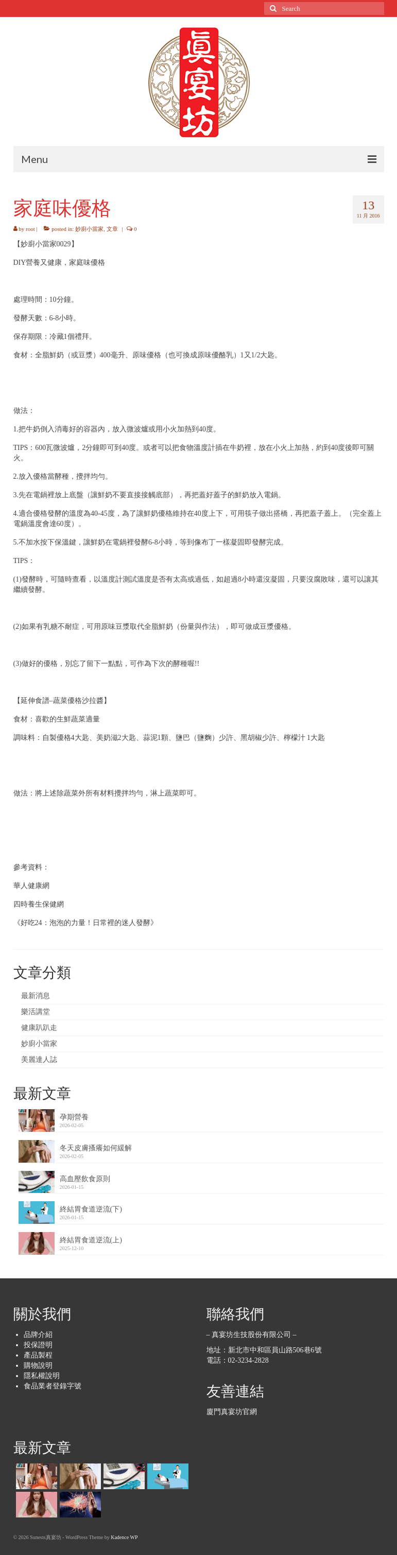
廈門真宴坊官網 (231, 1412)
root (30, 229)
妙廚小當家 (89, 229)
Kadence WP (124, 1537)
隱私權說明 (42, 1376)
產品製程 (38, 1355)
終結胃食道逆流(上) (91, 1240)
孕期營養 (74, 1117)
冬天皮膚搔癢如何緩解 (96, 1148)
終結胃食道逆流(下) (91, 1209)
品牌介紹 (38, 1335)
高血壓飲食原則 (85, 1179)
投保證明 (38, 1345)
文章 (112, 229)
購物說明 (38, 1365)
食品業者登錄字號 (52, 1386)
